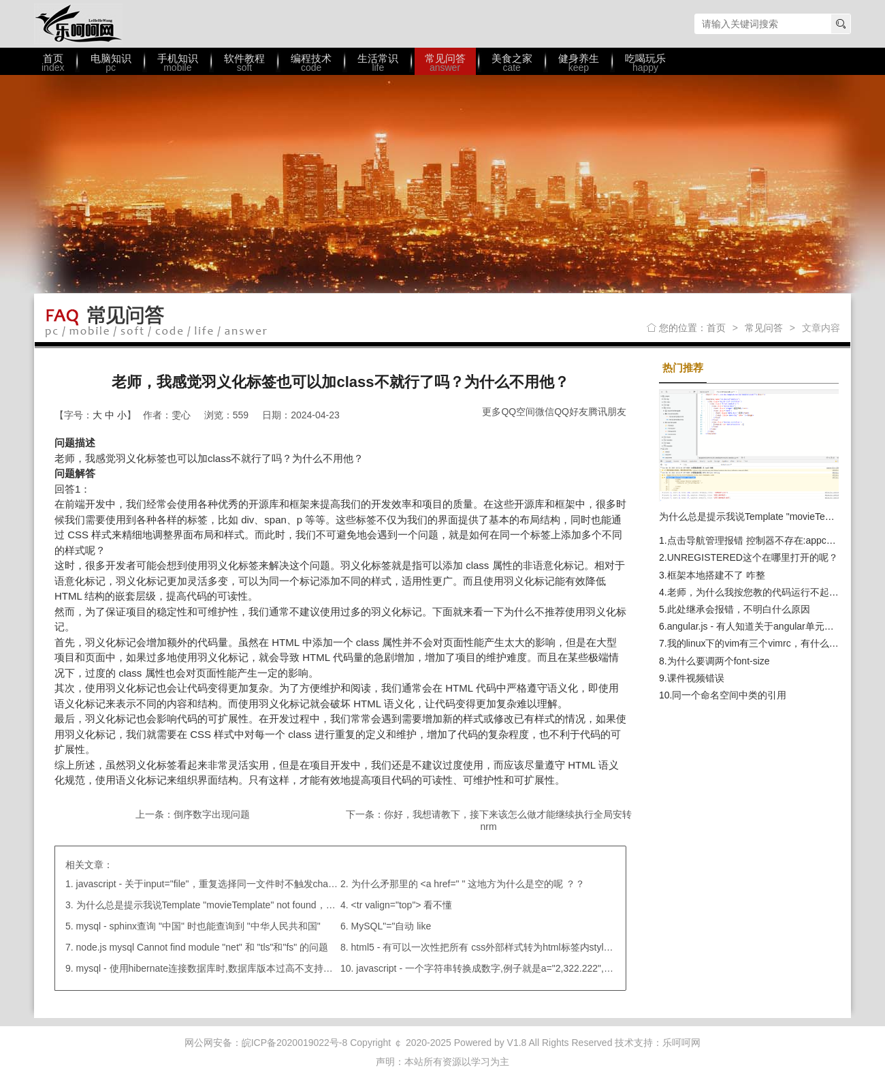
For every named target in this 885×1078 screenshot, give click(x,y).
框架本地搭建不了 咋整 (716, 575)
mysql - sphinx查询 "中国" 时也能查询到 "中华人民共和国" (198, 926)
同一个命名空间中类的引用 (729, 695)
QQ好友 (571, 411)
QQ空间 (518, 411)
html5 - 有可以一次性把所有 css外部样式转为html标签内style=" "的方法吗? (509, 947)
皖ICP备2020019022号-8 (295, 1042)
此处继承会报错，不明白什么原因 (738, 609)
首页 (716, 327)
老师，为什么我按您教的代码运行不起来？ (757, 592)
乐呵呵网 (78, 23)
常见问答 (764, 327)
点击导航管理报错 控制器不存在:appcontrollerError (774, 540)
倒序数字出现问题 (212, 814)
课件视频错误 (695, 678)
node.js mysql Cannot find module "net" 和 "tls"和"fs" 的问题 (202, 947)
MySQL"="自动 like (391, 926)
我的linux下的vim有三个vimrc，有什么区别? (760, 643)
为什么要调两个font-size (718, 661)
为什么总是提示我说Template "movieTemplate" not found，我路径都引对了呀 (239, 904)
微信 (544, 411)
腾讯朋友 (607, 411)
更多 (491, 411)
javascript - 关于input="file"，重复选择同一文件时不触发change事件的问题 (234, 883)
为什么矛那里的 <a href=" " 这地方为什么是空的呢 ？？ (468, 883)
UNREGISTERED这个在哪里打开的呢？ (752, 557)
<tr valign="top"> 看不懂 (402, 904)
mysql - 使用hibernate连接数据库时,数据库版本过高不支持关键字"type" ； (232, 968)
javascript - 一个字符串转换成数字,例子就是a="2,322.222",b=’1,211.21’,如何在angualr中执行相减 (561, 968)
